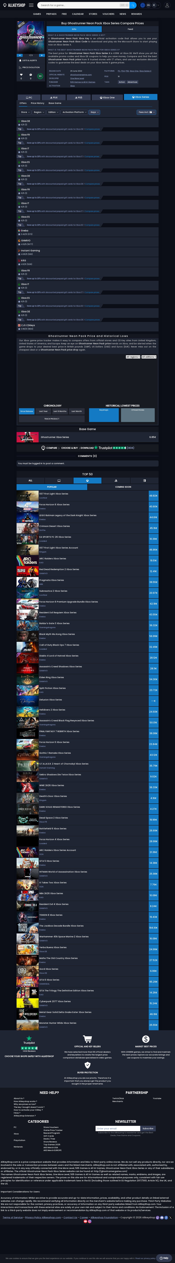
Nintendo (18, 1185)
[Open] (31, 5)
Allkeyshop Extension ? (25, 1154)
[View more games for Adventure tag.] (133, 83)
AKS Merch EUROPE (52, 1188)
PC (119, 71)
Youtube (157, 1136)
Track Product (51, 457)
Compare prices (92, 145)
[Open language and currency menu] (149, 5)
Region (37, 128)
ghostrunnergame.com (81, 74)
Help (164, 1258)
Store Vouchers (50, 1165)
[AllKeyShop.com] (14, 5)
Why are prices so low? (25, 1142)
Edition (52, 128)
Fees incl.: (145, 128)
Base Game (55, 119)
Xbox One (134, 71)
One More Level (77, 78)
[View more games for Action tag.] (122, 83)
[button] (167, 5)
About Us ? (19, 1136)
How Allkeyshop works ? (25, 1139)
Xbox (72, 85)
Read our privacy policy (145, 1258)
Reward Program (51, 1171)
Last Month (77, 449)
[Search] (133, 5)
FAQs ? (17, 1151)
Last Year (43, 449)
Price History (37, 119)
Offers (23, 119)
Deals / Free (49, 1177)
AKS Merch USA (50, 1185)
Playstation (19, 1178)
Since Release (26, 449)
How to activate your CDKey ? (28, 1148)
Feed (130, 29)
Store (24, 128)
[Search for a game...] (87, 5)
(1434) (114, 486)
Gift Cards (48, 1174)
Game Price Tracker (53, 1168)
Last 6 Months (60, 449)
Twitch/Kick (118, 1136)
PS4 (123, 71)
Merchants (117, 1139)
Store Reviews (50, 1180)
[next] (42, 55)
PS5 (127, 71)
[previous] (20, 55)
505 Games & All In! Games (82, 82)
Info (74, 29)
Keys (93, 128)
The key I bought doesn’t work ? (29, 1145)
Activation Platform (73, 128)
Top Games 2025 (51, 1182)
